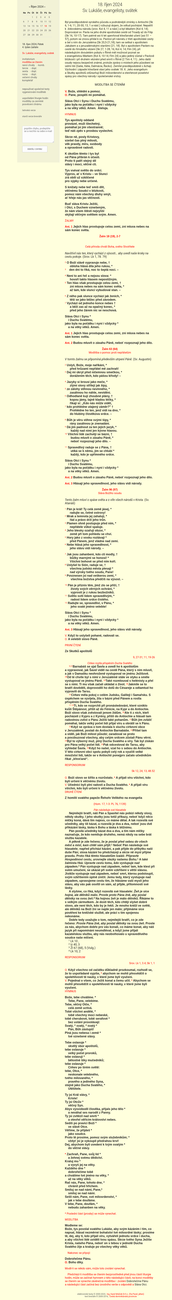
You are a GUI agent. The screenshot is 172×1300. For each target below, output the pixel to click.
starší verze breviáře (32, 116)
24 (41, 30)
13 (24, 26)
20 (24, 30)
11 (45, 21)
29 (33, 35)
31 (41, 35)
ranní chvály (28, 65)
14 (28, 26)
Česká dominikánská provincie (123, 1296)
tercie (25, 68)
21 (28, 30)
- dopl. (33, 68)
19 (50, 26)
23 (37, 30)
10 (41, 21)
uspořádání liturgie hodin (35, 98)
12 (50, 21)
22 (33, 30)
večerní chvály (29, 77)
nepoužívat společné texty (36, 89)
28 (28, 35)
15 (33, 26)
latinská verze (29, 110)
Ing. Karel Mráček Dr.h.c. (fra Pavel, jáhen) (125, 1294)
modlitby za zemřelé (32, 101)
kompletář (27, 80)
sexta (25, 71)
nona (24, 74)
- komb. (41, 65)
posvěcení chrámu (31, 104)
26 (50, 30)
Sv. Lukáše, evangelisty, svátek (38, 53)
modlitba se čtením (32, 62)
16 (37, 26)
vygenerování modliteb (34, 92)
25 (45, 30)
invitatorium (28, 59)
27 (24, 35)
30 (37, 35)
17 (41, 26)
